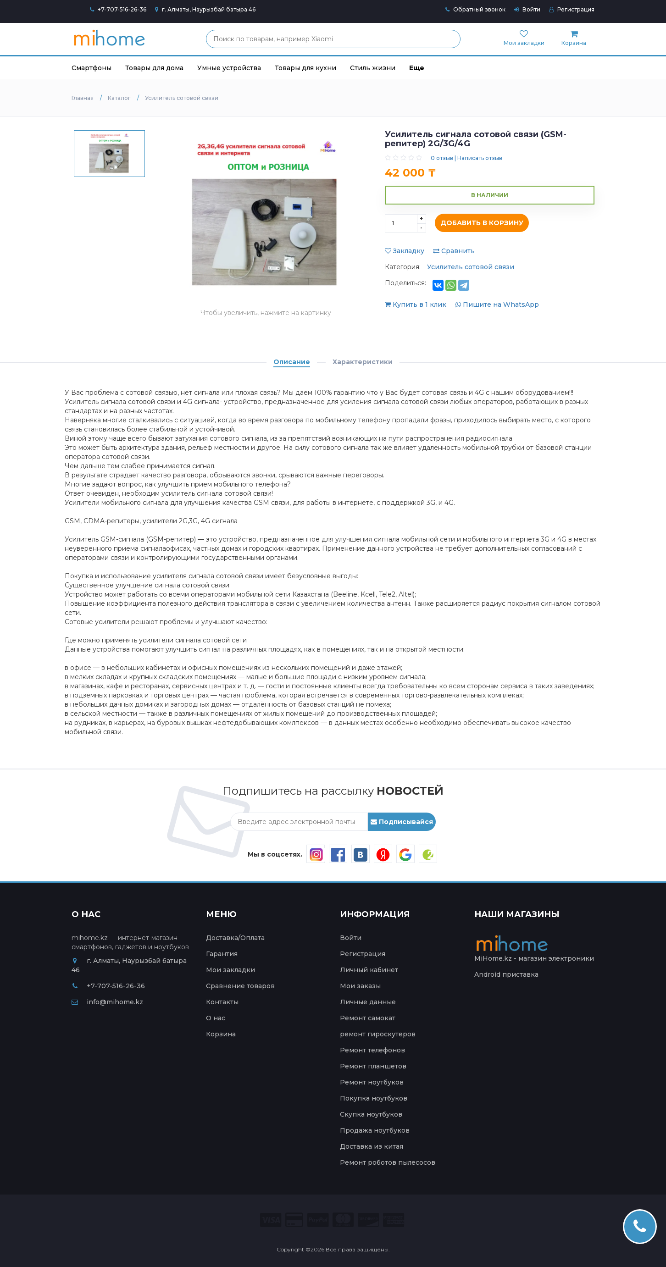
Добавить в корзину (479, 223)
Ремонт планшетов (373, 1066)
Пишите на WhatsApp (497, 304)
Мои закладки (230, 970)
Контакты (222, 1002)
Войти (527, 9)
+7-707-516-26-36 (122, 9)
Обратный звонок (475, 9)
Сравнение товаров (240, 986)
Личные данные (368, 1002)
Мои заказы (360, 986)
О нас (215, 1018)
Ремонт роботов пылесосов (387, 1162)
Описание (291, 362)
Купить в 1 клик (416, 304)
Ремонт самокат (367, 1018)
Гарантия (222, 954)
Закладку (404, 251)
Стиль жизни (372, 68)
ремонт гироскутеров (378, 1034)
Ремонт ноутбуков (372, 1082)
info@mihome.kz (107, 1002)
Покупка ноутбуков (373, 1098)
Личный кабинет (369, 970)
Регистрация (571, 9)
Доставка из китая (371, 1146)
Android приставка (506, 974)
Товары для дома (154, 68)
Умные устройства (229, 68)
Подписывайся (402, 822)
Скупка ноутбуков (371, 1114)
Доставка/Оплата (235, 938)
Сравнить (454, 251)
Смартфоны (91, 68)
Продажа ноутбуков (375, 1130)
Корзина (221, 1034)
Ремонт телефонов (372, 1050)
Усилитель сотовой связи (470, 267)
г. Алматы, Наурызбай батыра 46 (205, 9)
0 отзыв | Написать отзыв (466, 158)
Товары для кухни (305, 68)
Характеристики (363, 362)
